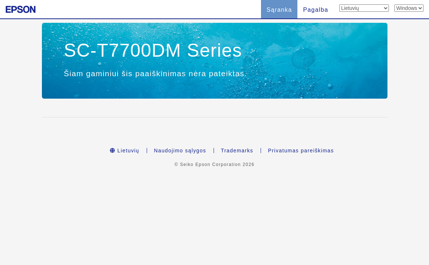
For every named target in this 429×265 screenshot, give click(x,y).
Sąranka (279, 10)
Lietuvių (124, 150)
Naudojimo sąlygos (180, 150)
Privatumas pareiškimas (301, 150)
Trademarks (237, 150)
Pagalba (315, 10)
